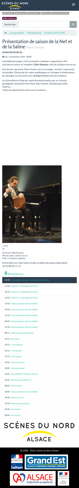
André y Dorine (17, 397)
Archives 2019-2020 (54, 32)
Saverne (45, 13)
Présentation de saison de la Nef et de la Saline (30, 280)
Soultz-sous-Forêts (60, 13)
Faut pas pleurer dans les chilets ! (24, 303)
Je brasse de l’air (18, 362)
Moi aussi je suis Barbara (21, 380)
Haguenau (20, 13)
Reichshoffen (33, 13)
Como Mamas (17, 344)
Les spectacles (17, 32)
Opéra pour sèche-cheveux (22, 333)
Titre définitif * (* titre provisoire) (24, 374)
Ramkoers (15, 339)
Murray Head (16, 386)
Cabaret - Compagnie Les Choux (24, 286)
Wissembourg (9, 18)
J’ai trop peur (16, 350)
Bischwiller (8, 13)
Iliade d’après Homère (20, 403)
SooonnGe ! (16, 409)
